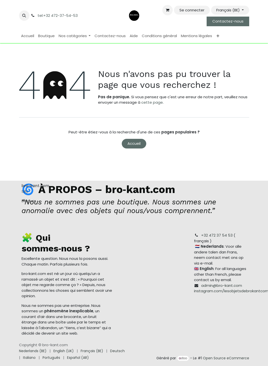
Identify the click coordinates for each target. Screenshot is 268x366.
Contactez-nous (228, 21)
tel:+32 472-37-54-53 (58, 15)
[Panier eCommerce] (167, 10)
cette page (152, 102)
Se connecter (191, 10)
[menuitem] (27, 36)
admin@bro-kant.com (221, 285)
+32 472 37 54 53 (217, 235)
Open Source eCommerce (226, 358)
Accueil (134, 143)
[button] (24, 15)
